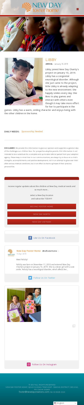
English (59, 403)
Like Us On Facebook (44, 237)
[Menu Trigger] (77, 9)
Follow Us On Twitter (44, 277)
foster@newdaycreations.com (34, 391)
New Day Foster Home (29, 250)
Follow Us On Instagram (44, 364)
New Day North (41, 214)
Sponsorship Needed (32, 131)
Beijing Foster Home (41, 206)
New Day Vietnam (41, 222)
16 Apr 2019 (21, 254)
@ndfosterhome (49, 251)
